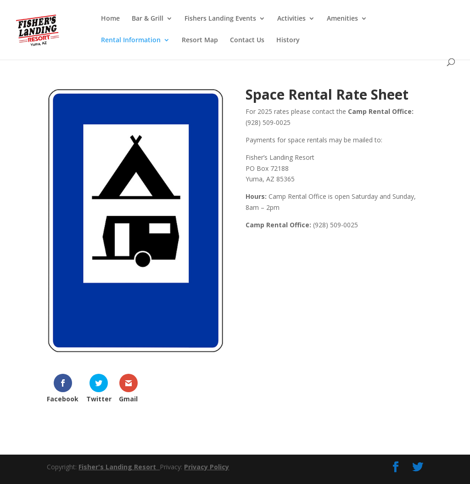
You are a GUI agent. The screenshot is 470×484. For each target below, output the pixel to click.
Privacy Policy (206, 466)
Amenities (342, 19)
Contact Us (247, 40)
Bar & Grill (147, 19)
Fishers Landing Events (220, 19)
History (288, 40)
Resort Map (200, 40)
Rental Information (131, 40)
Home (110, 19)
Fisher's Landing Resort (119, 466)
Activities (291, 19)
